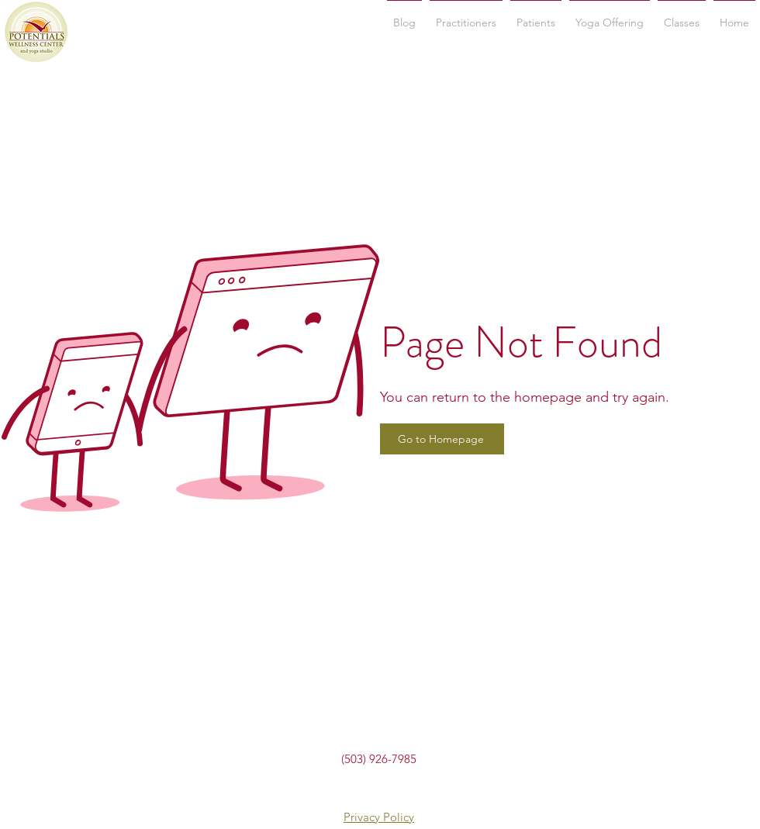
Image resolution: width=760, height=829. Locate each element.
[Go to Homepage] (442, 438)
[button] (682, 15)
